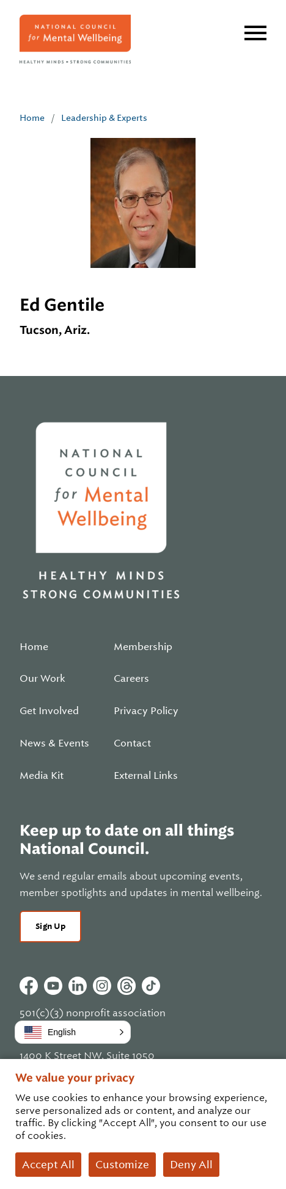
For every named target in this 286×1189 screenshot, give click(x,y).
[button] (72, 1032)
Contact (132, 743)
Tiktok (151, 986)
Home (32, 117)
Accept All (48, 1164)
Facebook (29, 986)
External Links (146, 776)
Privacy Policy (146, 711)
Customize (122, 1164)
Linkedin (77, 986)
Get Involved (49, 711)
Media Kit (42, 776)
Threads (126, 986)
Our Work (42, 679)
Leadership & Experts (104, 117)
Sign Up (50, 926)
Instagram (102, 986)
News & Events (54, 743)
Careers (131, 679)
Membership (143, 647)
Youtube (53, 986)
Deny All (191, 1164)
